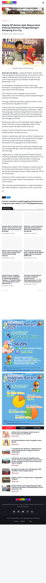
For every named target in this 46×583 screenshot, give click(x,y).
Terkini (23, 428)
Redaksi (23, 521)
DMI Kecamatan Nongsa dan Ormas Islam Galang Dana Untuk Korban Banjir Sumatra (12, 253)
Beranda (4, 20)
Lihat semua (41, 208)
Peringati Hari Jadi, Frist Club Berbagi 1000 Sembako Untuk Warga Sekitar (26, 470)
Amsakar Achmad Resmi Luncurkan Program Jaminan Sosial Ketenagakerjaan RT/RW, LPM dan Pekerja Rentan (33, 279)
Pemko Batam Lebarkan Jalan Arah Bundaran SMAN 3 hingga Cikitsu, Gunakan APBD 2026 (34, 253)
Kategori (37, 428)
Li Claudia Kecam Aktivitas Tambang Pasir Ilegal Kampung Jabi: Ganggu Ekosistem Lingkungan (26, 450)
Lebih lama (40, 290)
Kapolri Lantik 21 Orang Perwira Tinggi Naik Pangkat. (26, 478)
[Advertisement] (16, 306)
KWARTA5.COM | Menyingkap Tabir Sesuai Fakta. (26, 518)
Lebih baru (6, 290)
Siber (30, 521)
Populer (9, 428)
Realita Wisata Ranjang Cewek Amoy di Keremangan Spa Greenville (25, 433)
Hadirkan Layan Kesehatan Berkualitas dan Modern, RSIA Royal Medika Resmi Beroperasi (33, 228)
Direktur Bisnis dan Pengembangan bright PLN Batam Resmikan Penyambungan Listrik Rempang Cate (27, 487)
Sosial (10, 20)
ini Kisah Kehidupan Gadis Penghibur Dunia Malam (26, 441)
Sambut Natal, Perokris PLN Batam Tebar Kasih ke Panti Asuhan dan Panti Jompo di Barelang (12, 228)
